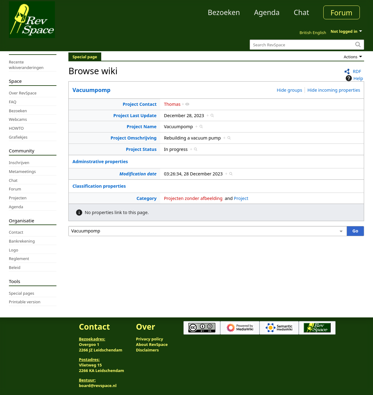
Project (241, 198)
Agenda (266, 12)
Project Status (141, 149)
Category (146, 198)
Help (353, 78)
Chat (301, 12)
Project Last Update (135, 115)
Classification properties (99, 186)
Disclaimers (147, 350)
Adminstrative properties (100, 161)
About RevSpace (152, 344)
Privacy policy (149, 339)
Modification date (137, 174)
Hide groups (289, 90)
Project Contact (140, 104)
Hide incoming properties (333, 90)
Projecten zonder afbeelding (193, 198)
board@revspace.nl (98, 385)
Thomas (172, 104)
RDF (357, 71)
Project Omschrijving (134, 138)
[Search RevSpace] (307, 45)
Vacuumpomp (91, 90)
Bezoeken (224, 12)
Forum (341, 12)
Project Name (141, 126)
